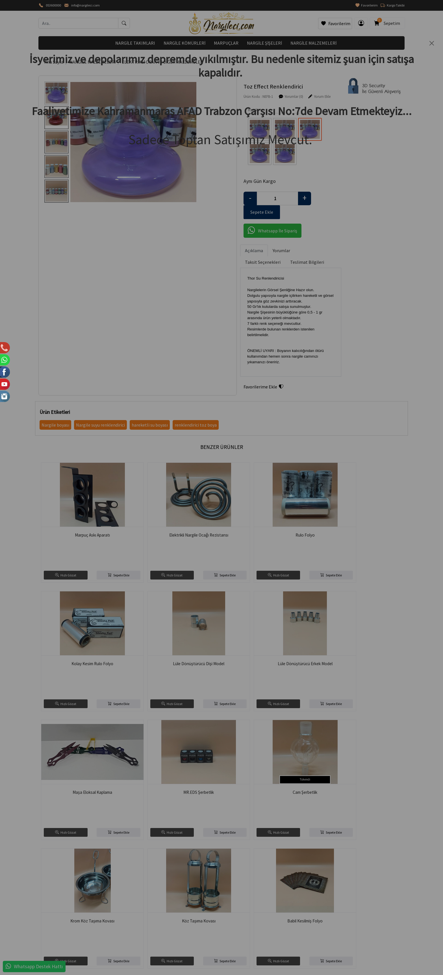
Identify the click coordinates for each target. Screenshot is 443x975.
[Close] (431, 43)
